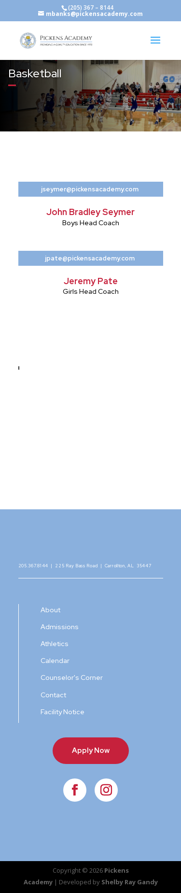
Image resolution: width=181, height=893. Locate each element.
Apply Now (91, 750)
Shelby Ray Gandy (129, 882)
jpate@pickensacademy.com (90, 258)
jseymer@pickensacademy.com (90, 189)
